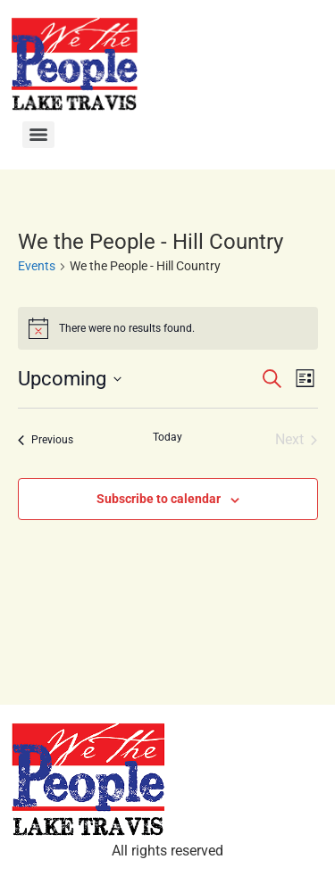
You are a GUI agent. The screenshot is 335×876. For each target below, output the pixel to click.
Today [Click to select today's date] (167, 437)
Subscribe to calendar (158, 499)
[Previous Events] (45, 440)
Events (36, 266)
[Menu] (38, 134)
